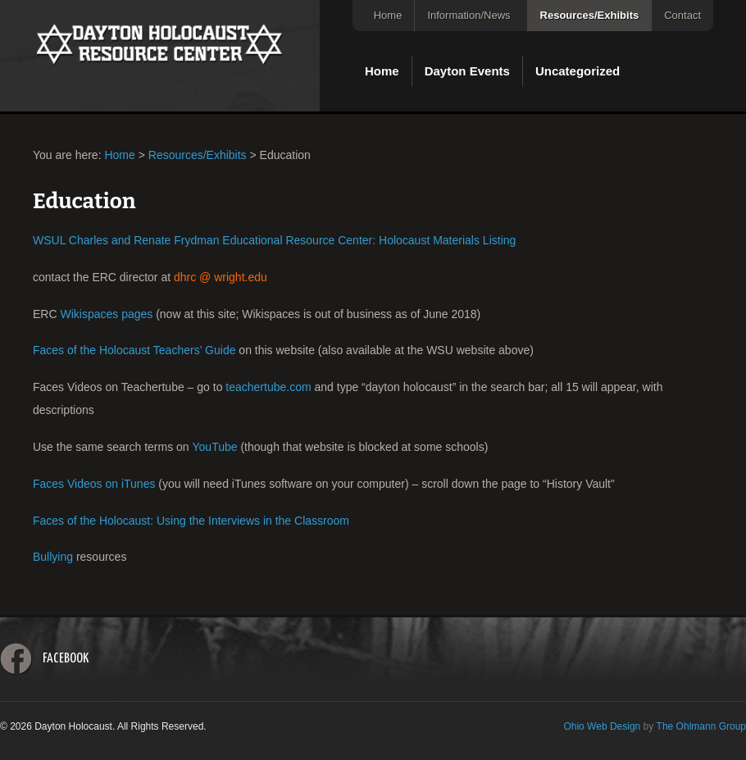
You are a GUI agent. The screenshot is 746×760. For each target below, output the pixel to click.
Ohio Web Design (601, 726)
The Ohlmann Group (701, 726)
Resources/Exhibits (589, 15)
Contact (682, 15)
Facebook (66, 659)
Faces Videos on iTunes (94, 483)
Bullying (53, 556)
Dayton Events (467, 71)
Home (388, 15)
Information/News (468, 15)
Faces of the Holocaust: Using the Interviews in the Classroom (191, 520)
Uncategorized (577, 71)
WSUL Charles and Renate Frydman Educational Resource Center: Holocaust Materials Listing (274, 240)
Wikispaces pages (106, 314)
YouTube (215, 446)
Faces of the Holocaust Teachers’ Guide (134, 350)
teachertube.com (268, 387)
